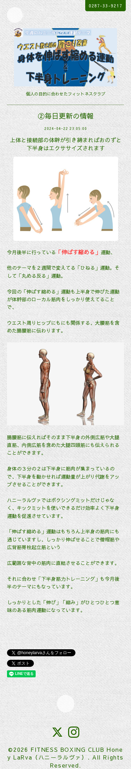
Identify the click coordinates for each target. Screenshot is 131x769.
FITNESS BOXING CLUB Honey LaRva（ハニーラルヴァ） (65, 753)
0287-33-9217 (105, 5)
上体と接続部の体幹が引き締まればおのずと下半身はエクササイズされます (66, 143)
